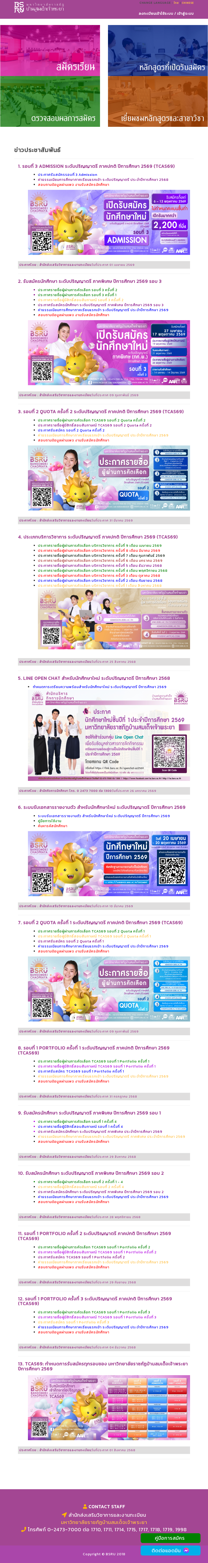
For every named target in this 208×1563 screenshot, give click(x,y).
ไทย (176, 8)
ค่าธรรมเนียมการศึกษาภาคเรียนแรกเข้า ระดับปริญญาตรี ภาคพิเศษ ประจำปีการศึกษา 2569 (111, 1136)
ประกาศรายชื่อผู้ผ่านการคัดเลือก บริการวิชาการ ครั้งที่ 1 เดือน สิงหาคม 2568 (100, 585)
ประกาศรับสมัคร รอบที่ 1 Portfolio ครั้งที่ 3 (73, 1322)
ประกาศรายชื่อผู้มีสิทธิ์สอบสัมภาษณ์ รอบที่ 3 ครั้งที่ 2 (81, 300)
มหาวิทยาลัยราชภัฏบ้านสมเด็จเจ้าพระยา (104, 1522)
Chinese (188, 8)
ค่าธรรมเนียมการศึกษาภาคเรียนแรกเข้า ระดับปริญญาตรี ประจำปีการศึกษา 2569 (103, 435)
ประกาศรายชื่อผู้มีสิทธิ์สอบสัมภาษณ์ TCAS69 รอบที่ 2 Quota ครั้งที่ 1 (94, 936)
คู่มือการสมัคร (170, 1538)
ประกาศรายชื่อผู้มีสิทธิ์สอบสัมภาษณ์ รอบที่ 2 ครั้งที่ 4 (81, 1187)
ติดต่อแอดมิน (171, 1550)
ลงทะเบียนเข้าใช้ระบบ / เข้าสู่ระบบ (166, 18)
